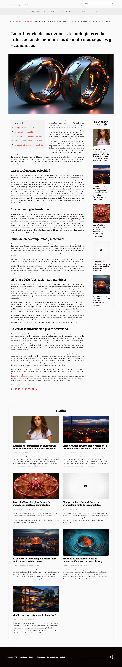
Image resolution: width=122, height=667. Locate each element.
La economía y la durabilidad (24, 132)
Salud (96, 11)
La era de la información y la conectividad (28, 145)
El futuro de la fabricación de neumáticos (28, 141)
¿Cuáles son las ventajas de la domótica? (34, 615)
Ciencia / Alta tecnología (34, 11)
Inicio (10, 21)
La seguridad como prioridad (24, 128)
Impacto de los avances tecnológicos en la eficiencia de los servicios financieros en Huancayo (101, 192)
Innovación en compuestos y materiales (28, 136)
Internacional (82, 11)
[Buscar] (98, 3)
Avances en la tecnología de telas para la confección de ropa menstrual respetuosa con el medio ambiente (101, 155)
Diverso (54, 11)
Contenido (19, 123)
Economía (67, 11)
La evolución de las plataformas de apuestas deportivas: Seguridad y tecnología (101, 230)
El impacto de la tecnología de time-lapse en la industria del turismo (101, 300)
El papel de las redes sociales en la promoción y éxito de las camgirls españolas (101, 266)
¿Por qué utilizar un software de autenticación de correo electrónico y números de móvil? (82, 561)
